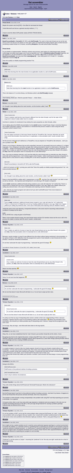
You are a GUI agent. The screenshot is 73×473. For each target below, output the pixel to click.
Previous (10, 17)
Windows (14, 13)
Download (27, 470)
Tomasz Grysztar (35, 472)
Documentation (34, 470)
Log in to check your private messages (34, 8)
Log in (45, 8)
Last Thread (58, 452)
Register (40, 7)
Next (18, 17)
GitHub (44, 472)
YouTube (49, 472)
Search (35, 7)
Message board (48, 470)
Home (31, 7)
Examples (41, 470)
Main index (21, 470)
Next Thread (65, 452)
